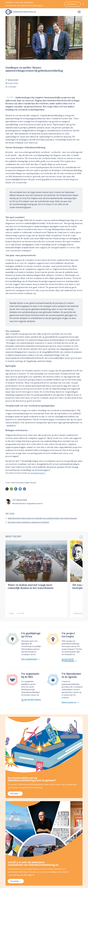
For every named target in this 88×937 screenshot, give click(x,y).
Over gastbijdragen (30, 638)
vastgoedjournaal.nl (37, 473)
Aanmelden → (15, 860)
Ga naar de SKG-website (31, 680)
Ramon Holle (13, 80)
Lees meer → (15, 773)
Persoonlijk (10, 97)
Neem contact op (70, 682)
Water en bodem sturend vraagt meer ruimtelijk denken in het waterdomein (30, 586)
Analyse (11, 593)
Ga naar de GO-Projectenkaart (69, 639)
